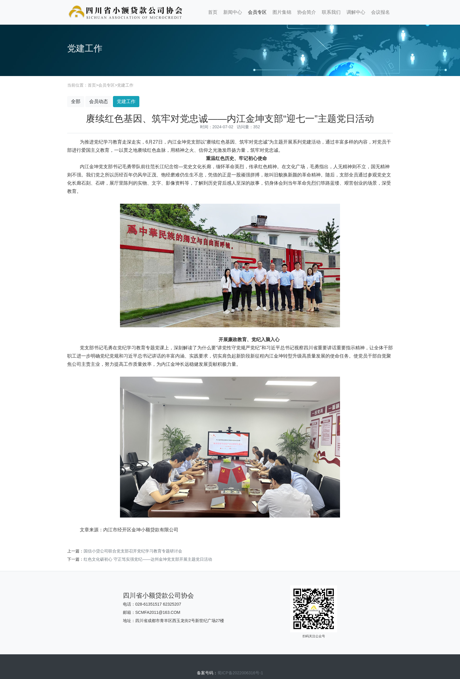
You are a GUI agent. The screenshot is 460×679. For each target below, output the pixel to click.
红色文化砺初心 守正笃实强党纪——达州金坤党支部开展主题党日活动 (148, 559)
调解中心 (355, 12)
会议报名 (380, 12)
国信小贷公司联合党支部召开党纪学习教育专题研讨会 (133, 551)
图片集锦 (282, 12)
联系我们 (331, 12)
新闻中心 (232, 12)
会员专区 (257, 12)
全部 (75, 101)
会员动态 (98, 101)
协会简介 (306, 12)
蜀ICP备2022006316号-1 (240, 672)
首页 (212, 12)
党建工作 (125, 85)
